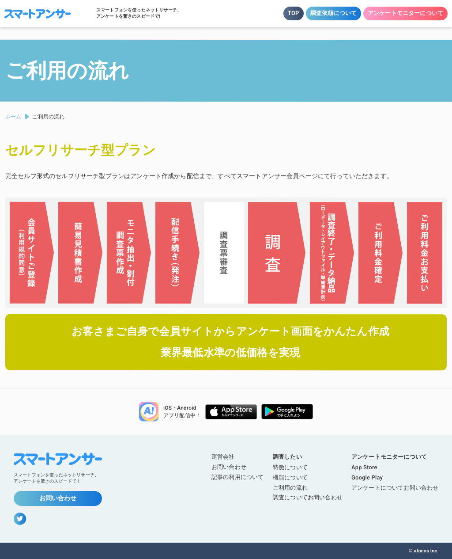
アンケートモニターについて (405, 13)
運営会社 (223, 456)
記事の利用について (237, 477)
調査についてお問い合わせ (308, 497)
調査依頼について (333, 13)
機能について (290, 477)
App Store (364, 467)
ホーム (13, 117)
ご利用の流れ (290, 487)
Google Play (367, 477)
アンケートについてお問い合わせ (394, 487)
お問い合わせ (57, 498)
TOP (293, 13)
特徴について (290, 467)
